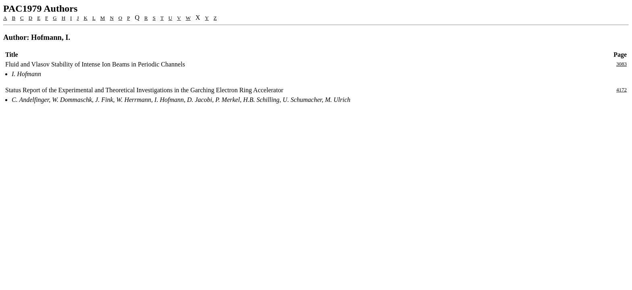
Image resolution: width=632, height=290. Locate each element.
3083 (621, 64)
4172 (621, 90)
